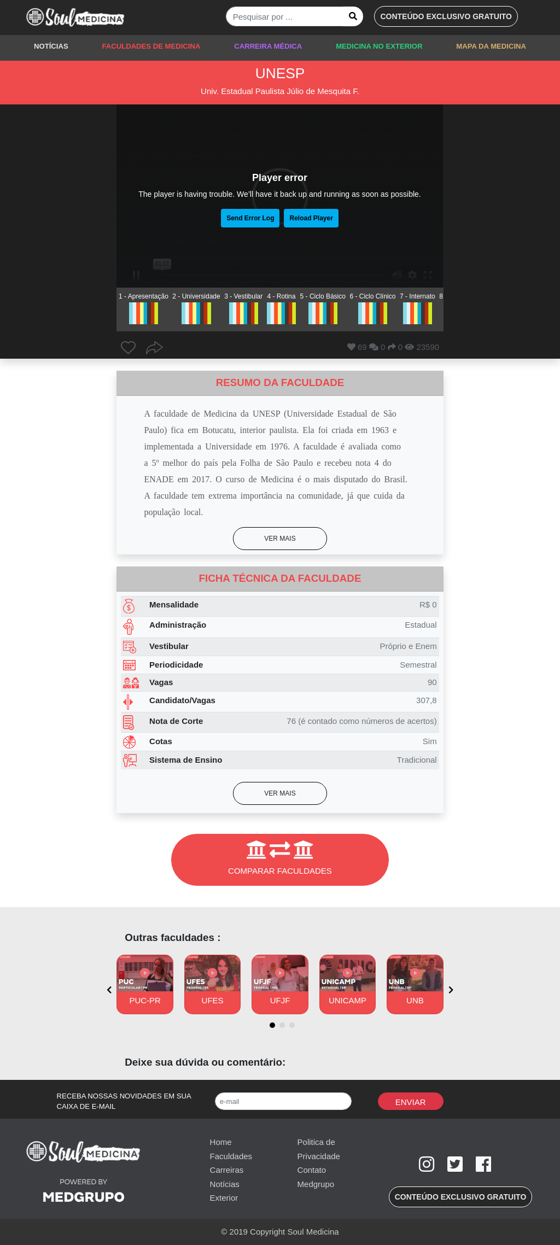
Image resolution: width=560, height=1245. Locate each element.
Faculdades (231, 1156)
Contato (312, 1169)
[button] (446, 16)
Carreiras (227, 1169)
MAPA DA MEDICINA (491, 46)
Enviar (410, 1102)
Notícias (225, 1184)
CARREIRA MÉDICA (268, 46)
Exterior (224, 1197)
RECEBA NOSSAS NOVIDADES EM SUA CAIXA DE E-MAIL (124, 1101)
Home (221, 1142)
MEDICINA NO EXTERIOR (379, 46)
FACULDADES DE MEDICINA (151, 46)
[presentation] (109, 989)
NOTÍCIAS (51, 46)
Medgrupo (316, 1184)
